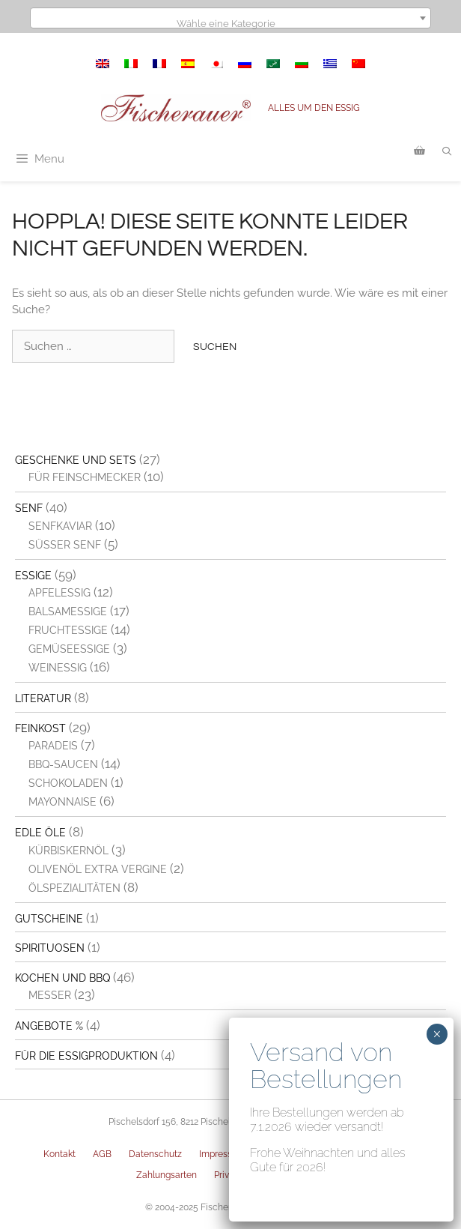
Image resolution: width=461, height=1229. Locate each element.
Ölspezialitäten (74, 888)
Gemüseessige (69, 649)
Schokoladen (68, 783)
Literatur (43, 698)
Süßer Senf (64, 545)
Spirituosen (50, 948)
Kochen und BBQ (62, 978)
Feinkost (40, 728)
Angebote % (49, 1026)
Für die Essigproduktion (86, 1056)
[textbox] (230, 23)
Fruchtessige (68, 630)
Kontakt (59, 1154)
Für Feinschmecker (84, 477)
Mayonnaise (62, 802)
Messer (49, 995)
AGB (102, 1154)
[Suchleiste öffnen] (447, 151)
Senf (29, 508)
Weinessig (57, 668)
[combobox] (230, 17)
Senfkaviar (60, 526)
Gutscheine (49, 919)
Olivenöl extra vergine (97, 869)
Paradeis (53, 746)
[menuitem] (102, 63)
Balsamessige (67, 611)
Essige (33, 576)
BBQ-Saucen (63, 764)
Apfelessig (59, 593)
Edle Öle (40, 833)
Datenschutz (155, 1154)
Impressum (222, 1154)
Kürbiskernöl (68, 851)
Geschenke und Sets (75, 460)
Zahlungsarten (166, 1175)
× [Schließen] (437, 1034)
